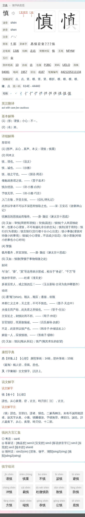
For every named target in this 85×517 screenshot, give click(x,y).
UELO (66, 64)
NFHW (70, 50)
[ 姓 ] (31, 12)
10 (17, 64)
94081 (6, 72)
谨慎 (9, 476)
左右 (33, 50)
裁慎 (25, 489)
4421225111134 (71, 72)
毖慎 (59, 476)
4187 (41, 72)
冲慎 (9, 489)
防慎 (76, 489)
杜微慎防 (43, 489)
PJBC (47, 64)
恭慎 (42, 503)
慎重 (25, 476)
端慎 (25, 503)
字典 (5, 5)
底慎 (76, 503)
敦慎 (59, 489)
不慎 (42, 476)
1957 (24, 72)
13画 (16, 50)
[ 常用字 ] (23, 12)
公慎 (59, 503)
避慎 (76, 476)
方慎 (9, 503)
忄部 (13, 43)
